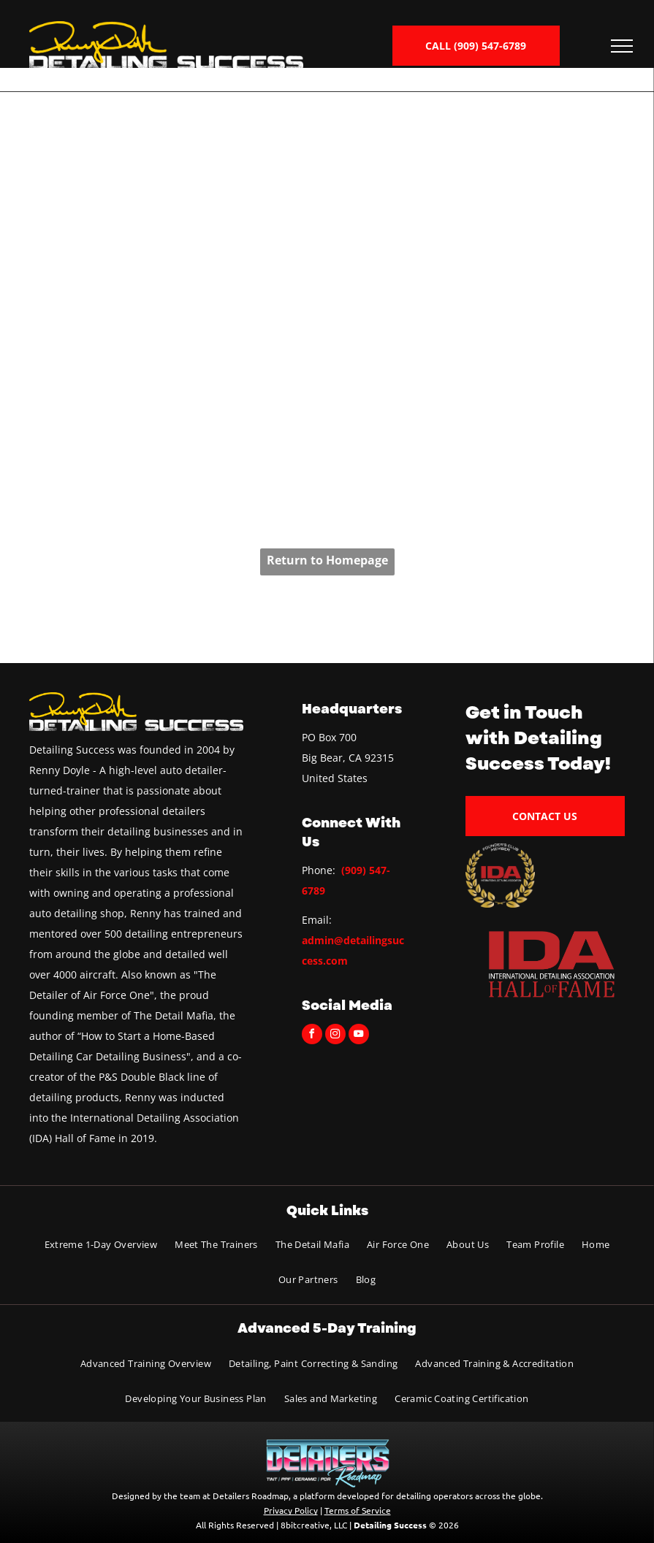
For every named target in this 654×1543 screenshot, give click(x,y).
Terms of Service (357, 1510)
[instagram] (335, 1036)
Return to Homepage (327, 560)
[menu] (622, 46)
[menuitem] (101, 1245)
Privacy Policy (291, 1510)
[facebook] (312, 1036)
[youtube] (359, 1036)
